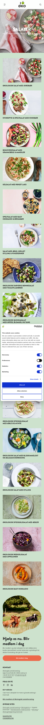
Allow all (22, 385)
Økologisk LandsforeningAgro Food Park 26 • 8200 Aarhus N (15, 672)
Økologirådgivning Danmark (12, 712)
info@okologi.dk (20, 675)
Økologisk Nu (25, 707)
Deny (22, 397)
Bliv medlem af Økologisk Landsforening (18, 699)
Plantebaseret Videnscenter (20, 710)
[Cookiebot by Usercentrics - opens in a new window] (34, 326)
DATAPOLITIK (7, 716)
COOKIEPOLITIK (8, 718)
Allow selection (22, 391)
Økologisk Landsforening (11, 707)
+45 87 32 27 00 (8, 675)
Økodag (35, 710)
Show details (34, 379)
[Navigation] (4, 4)
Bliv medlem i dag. (22, 658)
